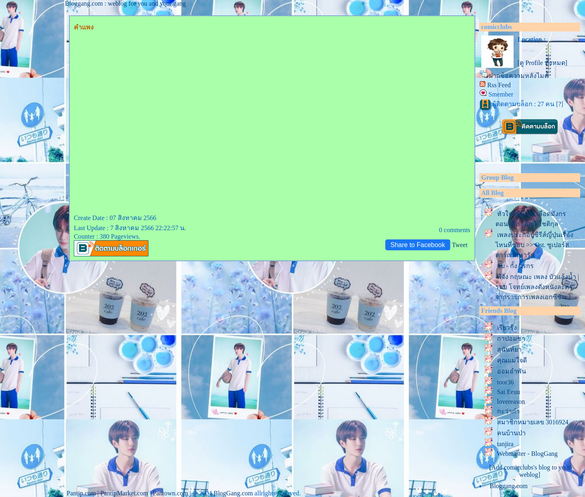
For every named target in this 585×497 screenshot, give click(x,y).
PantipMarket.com (124, 493)
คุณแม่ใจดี (512, 360)
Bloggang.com (509, 485)
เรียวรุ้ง (507, 327)
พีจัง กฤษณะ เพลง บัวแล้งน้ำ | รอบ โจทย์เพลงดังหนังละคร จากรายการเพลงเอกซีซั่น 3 (537, 286)
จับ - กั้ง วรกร (515, 265)
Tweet (460, 244)
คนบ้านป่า (511, 433)
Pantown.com (170, 493)
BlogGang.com (233, 493)
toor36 (505, 382)
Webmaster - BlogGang (527, 453)
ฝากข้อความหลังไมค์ (519, 75)
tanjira (505, 443)
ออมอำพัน (511, 371)
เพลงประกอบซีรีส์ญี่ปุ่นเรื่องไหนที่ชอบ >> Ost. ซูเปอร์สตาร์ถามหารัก (534, 244)
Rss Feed (499, 85)
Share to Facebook (418, 244)
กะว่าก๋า (508, 411)
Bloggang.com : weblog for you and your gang (125, 3)
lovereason (511, 401)
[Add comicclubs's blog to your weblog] (529, 471)
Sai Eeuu (508, 391)
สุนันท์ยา (509, 349)
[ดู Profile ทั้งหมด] (542, 62)
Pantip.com (81, 493)
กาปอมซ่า (511, 338)
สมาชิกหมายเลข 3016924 (532, 422)
